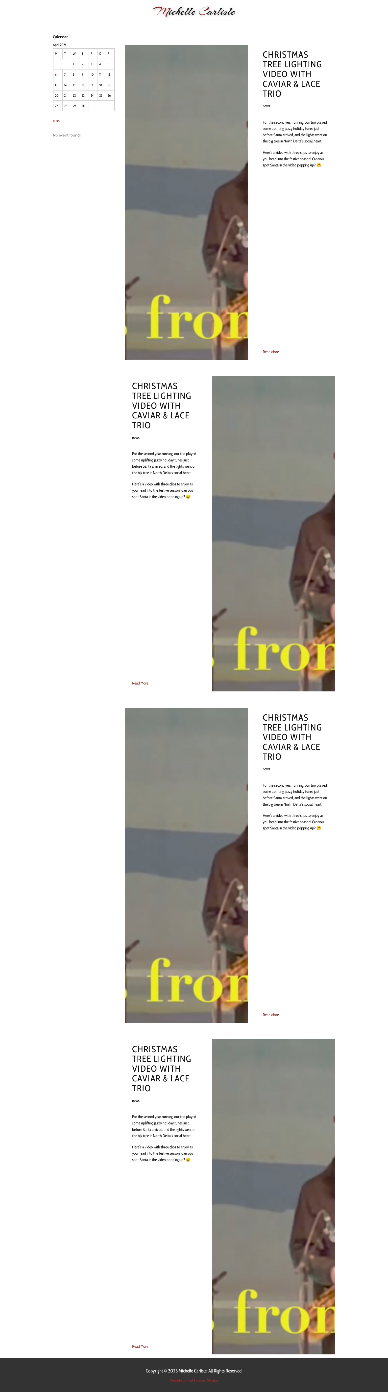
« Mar (56, 121)
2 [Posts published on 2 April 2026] (82, 64)
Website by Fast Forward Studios (194, 1380)
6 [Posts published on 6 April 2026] (56, 74)
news (266, 106)
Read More (271, 351)
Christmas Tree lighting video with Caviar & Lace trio (292, 74)
